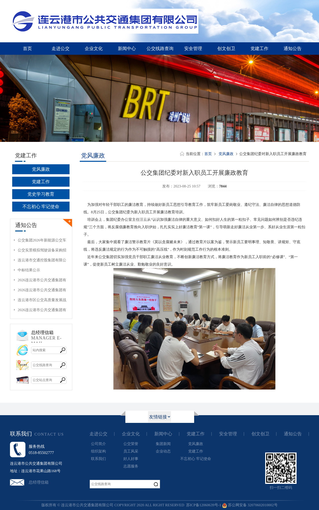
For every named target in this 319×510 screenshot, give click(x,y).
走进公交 (61, 48)
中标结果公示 (29, 270)
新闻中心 (127, 48)
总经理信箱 (39, 482)
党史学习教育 (40, 194)
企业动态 (163, 451)
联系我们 (98, 459)
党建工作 (259, 48)
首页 (27, 48)
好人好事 (130, 459)
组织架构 (98, 451)
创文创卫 (226, 48)
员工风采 (130, 451)
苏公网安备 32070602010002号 (250, 505)
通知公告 (293, 48)
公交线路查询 (160, 48)
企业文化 (94, 48)
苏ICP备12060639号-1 (203, 505)
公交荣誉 (130, 444)
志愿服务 (130, 466)
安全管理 (193, 48)
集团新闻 (163, 444)
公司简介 (98, 444)
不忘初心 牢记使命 (41, 206)
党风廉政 (41, 169)
